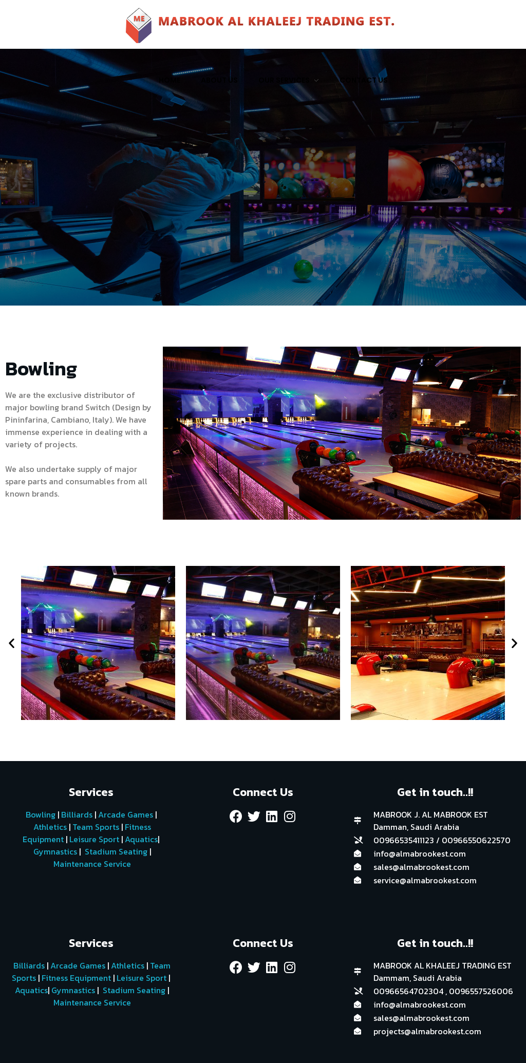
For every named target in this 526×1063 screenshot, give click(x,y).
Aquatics (140, 839)
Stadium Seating (115, 851)
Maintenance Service (91, 864)
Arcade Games (125, 814)
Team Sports (95, 827)
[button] (11, 643)
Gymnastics (54, 851)
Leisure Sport (94, 839)
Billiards (76, 814)
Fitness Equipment (76, 978)
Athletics (50, 827)
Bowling (40, 814)
